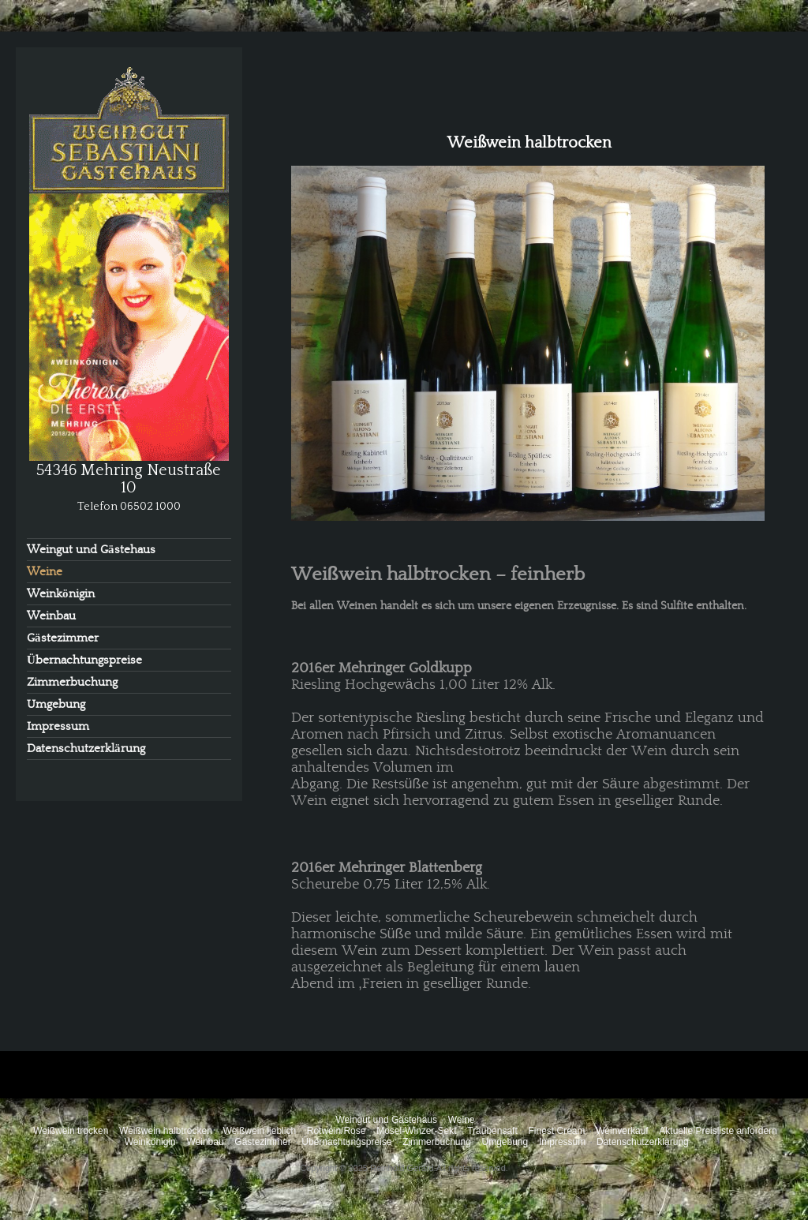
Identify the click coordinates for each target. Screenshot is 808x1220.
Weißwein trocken (70, 1130)
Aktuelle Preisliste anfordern (717, 1130)
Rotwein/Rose (336, 1130)
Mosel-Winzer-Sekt (416, 1130)
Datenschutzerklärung (86, 748)
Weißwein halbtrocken (165, 1130)
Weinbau (51, 616)
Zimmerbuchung (72, 682)
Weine (44, 571)
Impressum (58, 726)
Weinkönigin (61, 594)
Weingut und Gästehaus (91, 549)
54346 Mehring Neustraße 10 (128, 479)
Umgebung (56, 704)
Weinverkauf (622, 1130)
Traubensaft (492, 1130)
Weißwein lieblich (259, 1130)
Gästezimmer (63, 638)
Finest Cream (556, 1130)
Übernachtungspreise (84, 660)
